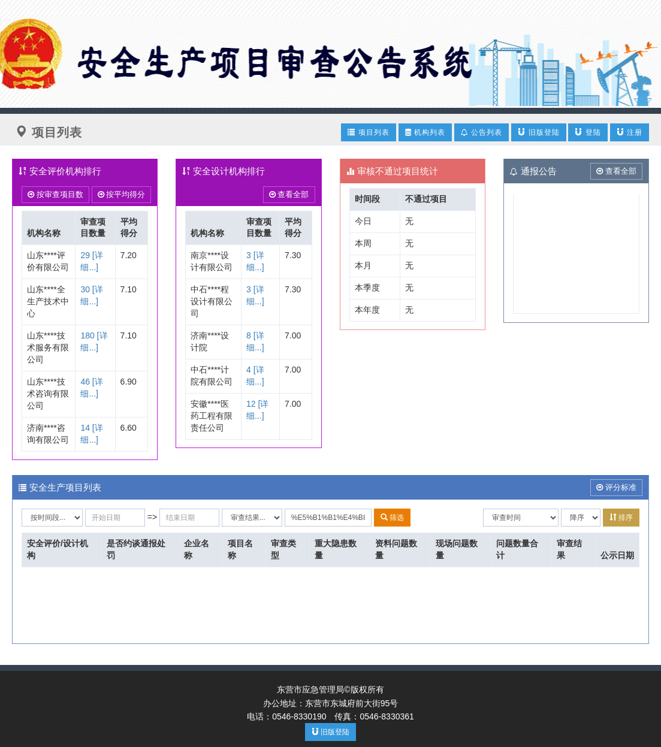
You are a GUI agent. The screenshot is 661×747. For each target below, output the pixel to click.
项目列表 (368, 132)
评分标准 (616, 487)
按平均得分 (122, 194)
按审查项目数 (55, 194)
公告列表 (481, 132)
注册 (629, 132)
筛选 (392, 517)
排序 (621, 517)
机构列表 (425, 132)
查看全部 (289, 194)
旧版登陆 (538, 132)
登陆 (587, 132)
